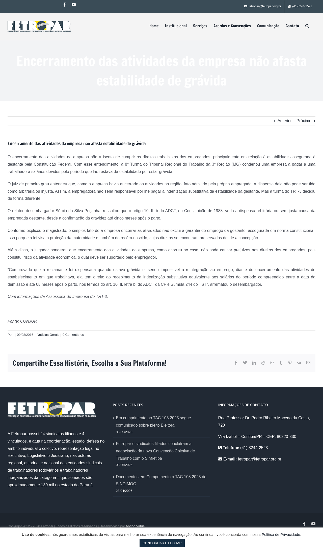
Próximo (304, 121)
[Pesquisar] (307, 25)
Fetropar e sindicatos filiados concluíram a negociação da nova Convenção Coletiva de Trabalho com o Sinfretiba (155, 451)
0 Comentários (73, 335)
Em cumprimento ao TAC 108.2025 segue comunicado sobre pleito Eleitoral (153, 421)
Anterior (285, 121)
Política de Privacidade (281, 534)
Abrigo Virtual (135, 526)
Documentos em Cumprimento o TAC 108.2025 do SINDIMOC (161, 480)
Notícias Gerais (48, 335)
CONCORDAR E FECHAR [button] (162, 543)
